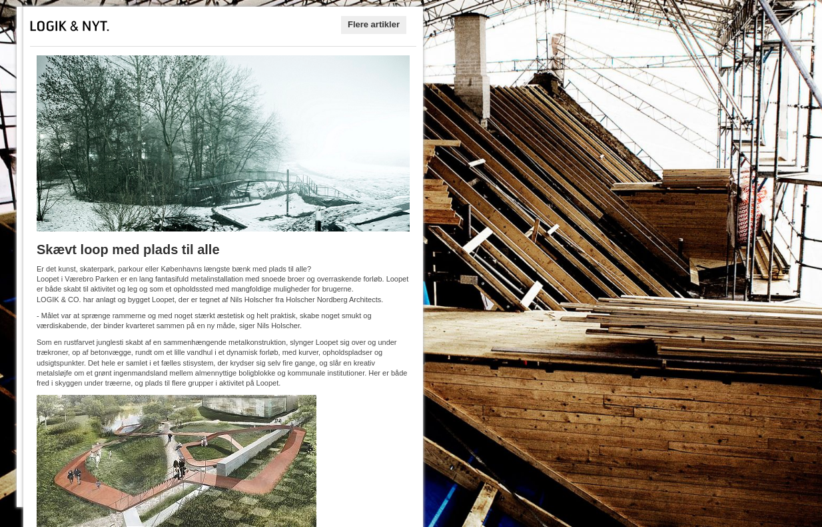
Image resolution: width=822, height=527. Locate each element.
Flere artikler (374, 24)
